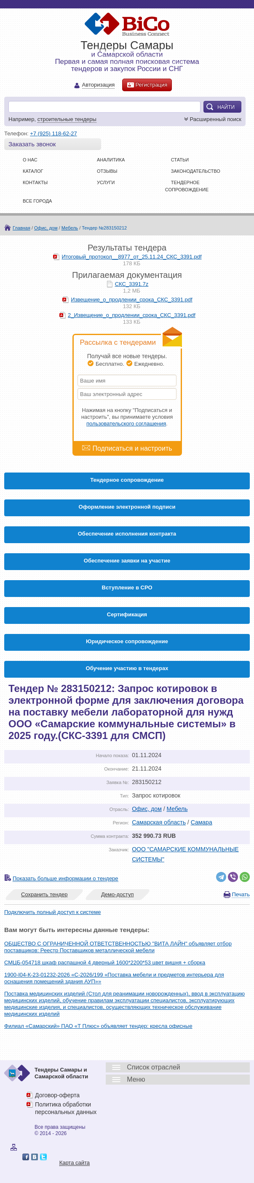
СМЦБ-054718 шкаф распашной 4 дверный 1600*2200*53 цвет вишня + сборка (104, 962)
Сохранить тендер (44, 894)
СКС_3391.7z (132, 284)
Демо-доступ (117, 894)
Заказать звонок (32, 144)
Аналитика (111, 159)
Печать (241, 894)
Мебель (69, 227)
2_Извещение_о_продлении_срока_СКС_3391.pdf (131, 315)
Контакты (35, 182)
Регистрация (147, 85)
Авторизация (98, 85)
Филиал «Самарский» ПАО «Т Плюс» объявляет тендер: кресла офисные (98, 1026)
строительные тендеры (66, 119)
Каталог (33, 171)
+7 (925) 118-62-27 (53, 133)
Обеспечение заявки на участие (127, 560)
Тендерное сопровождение (127, 480)
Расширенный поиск (211, 119)
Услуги (106, 182)
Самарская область (159, 822)
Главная (21, 227)
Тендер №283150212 (104, 227)
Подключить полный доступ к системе (52, 912)
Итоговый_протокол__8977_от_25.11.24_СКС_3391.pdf (131, 256)
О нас (30, 159)
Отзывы (107, 171)
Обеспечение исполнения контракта (127, 534)
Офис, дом (45, 227)
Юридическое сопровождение (127, 641)
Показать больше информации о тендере (65, 878)
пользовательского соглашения (126, 423)
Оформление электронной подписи (127, 507)
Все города (37, 200)
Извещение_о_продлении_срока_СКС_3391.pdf (131, 299)
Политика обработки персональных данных (65, 1108)
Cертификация (127, 614)
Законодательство (195, 171)
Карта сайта (74, 1162)
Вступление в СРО (127, 587)
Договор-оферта (57, 1095)
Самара (201, 822)
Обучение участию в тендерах (127, 668)
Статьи (180, 159)
